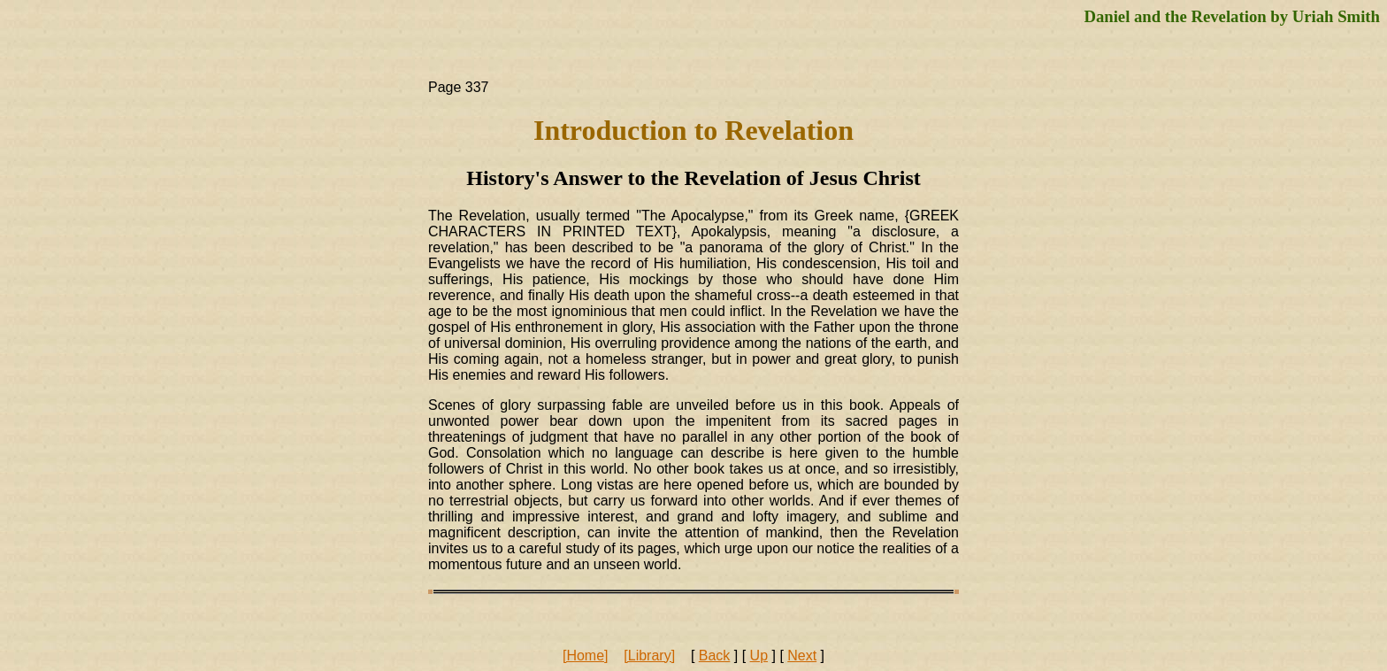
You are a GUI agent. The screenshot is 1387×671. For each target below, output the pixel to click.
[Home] (586, 655)
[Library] (649, 655)
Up (759, 655)
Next (801, 655)
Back (715, 655)
